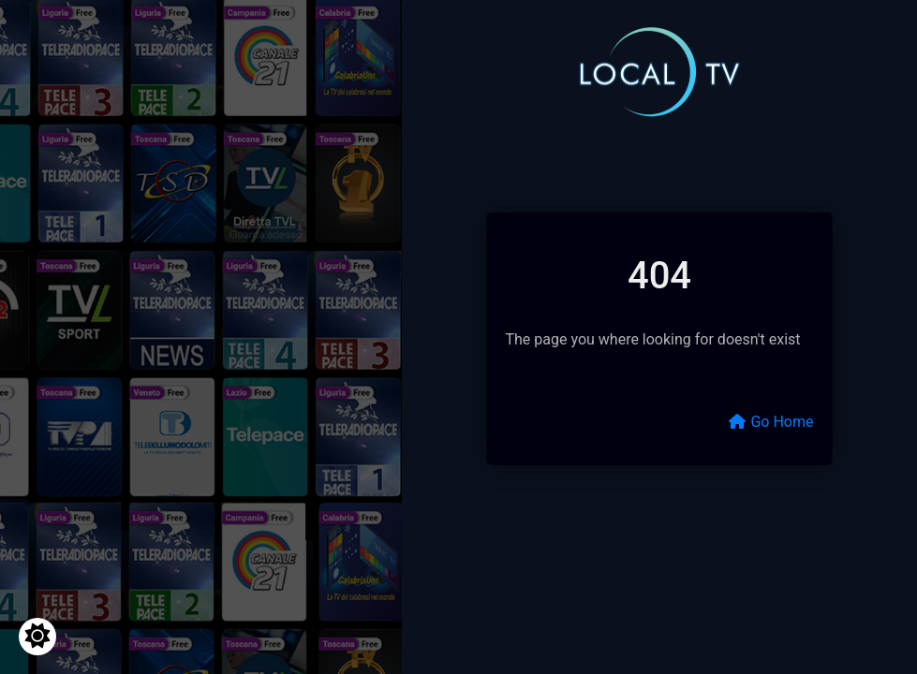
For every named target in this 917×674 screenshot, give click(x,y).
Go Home (770, 422)
